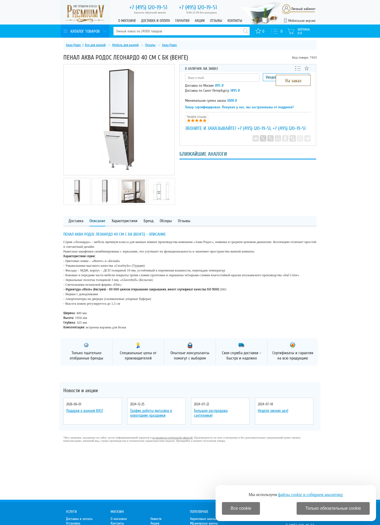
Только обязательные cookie (333, 508)
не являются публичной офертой (172, 437)
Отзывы (216, 20)
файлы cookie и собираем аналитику (310, 494)
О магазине (127, 20)
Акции (200, 20)
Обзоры (166, 220)
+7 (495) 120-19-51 (254, 128)
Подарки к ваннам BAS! (84, 410)
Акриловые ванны (203, 519)
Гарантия (182, 20)
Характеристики (124, 220)
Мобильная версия (301, 20)
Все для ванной (95, 45)
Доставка (76, 220)
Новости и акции (80, 390)
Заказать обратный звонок (150, 12)
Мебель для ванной (125, 45)
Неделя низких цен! (273, 410)
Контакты (234, 20)
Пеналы (150, 45)
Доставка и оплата (155, 20)
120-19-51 (148, 7)
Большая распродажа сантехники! (211, 413)
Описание (97, 220)
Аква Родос (73, 45)
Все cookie (241, 508)
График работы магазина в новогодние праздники (151, 413)
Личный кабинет (303, 9)
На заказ (293, 81)
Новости (156, 519)
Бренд (149, 220)
